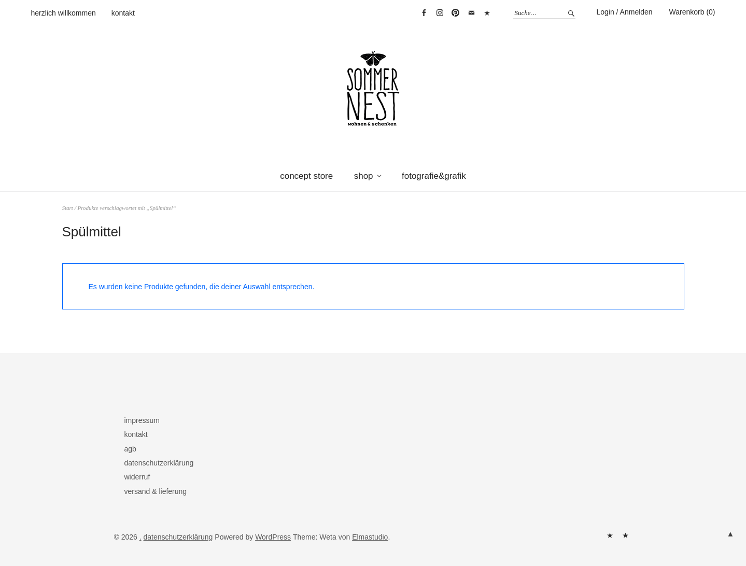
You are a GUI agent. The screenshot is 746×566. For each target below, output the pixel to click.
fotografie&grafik (434, 176)
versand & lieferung (155, 491)
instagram (439, 13)
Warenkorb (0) (692, 12)
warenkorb (487, 13)
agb (130, 449)
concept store (306, 176)
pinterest (455, 13)
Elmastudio (370, 537)
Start (67, 208)
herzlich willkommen (63, 13)
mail (471, 13)
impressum (142, 420)
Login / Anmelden (624, 12)
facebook (424, 13)
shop (363, 176)
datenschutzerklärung (159, 463)
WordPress (273, 537)
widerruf (137, 477)
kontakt (123, 13)
